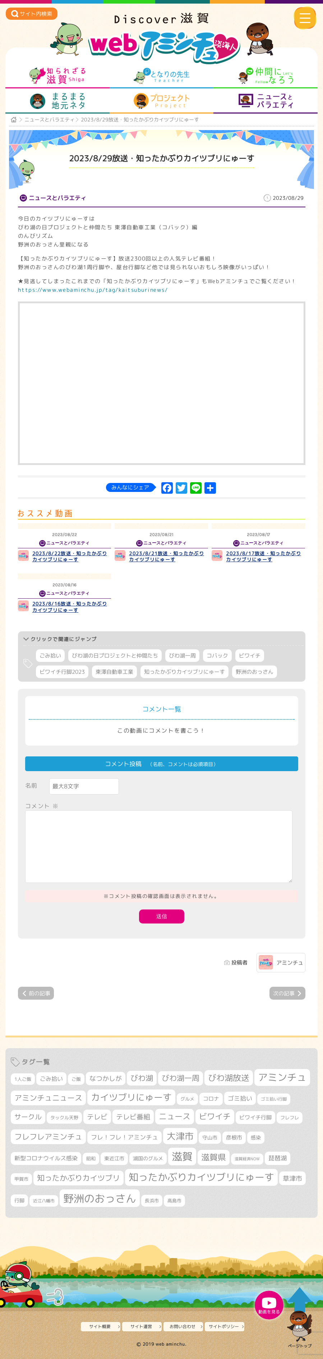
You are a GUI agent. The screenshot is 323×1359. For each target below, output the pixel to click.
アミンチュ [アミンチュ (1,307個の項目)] (282, 1077)
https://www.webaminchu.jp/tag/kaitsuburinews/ (93, 290)
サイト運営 (141, 1326)
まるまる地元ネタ (57, 101)
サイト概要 (100, 1326)
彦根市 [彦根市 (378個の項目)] (234, 1137)
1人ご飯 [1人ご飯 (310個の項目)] (22, 1079)
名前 (31, 785)
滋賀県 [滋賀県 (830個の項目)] (213, 1157)
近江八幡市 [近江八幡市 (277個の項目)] (44, 1201)
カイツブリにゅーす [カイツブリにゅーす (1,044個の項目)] (131, 1097)
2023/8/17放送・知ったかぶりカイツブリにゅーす (263, 556)
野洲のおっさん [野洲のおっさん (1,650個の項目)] (99, 1198)
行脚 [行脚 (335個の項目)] (19, 1200)
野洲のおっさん (254, 672)
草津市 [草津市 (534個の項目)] (292, 1178)
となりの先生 (161, 76)
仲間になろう (266, 76)
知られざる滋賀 (57, 76)
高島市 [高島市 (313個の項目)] (174, 1200)
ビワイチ (249, 655)
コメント (42, 806)
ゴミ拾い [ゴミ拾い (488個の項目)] (240, 1098)
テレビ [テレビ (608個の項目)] (97, 1116)
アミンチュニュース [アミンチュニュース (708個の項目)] (48, 1097)
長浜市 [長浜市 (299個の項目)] (152, 1200)
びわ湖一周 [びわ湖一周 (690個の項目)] (180, 1078)
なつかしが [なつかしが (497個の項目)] (105, 1078)
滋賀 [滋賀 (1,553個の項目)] (182, 1156)
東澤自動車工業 (114, 672)
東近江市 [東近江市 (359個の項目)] (114, 1158)
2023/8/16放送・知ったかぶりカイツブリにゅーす (69, 606)
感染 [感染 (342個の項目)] (256, 1137)
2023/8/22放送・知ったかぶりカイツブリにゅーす (69, 556)
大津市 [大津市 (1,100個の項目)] (180, 1136)
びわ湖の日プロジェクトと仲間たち (115, 655)
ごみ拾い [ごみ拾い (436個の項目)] (51, 1078)
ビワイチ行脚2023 (62, 672)
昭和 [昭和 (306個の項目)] (91, 1158)
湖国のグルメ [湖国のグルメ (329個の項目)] (148, 1158)
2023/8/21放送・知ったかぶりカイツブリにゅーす (166, 556)
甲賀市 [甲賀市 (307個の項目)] (21, 1179)
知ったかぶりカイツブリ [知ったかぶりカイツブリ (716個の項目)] (78, 1178)
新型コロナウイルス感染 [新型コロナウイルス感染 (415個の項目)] (46, 1158)
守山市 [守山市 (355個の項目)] (209, 1137)
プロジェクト (161, 101)
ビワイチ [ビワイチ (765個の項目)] (215, 1116)
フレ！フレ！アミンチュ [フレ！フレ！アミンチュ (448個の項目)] (124, 1137)
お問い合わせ (182, 1326)
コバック (217, 655)
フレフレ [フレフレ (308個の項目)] (289, 1117)
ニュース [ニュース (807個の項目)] (174, 1116)
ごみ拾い (50, 655)
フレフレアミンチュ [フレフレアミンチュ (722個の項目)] (48, 1136)
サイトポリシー (224, 1326)
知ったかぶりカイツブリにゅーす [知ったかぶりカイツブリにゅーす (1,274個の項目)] (201, 1177)
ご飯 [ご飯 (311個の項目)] (76, 1079)
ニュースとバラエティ (266, 101)
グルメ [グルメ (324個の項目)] (187, 1099)
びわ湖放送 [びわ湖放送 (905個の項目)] (228, 1078)
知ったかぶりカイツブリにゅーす (184, 672)
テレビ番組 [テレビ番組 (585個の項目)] (133, 1116)
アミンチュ (289, 963)
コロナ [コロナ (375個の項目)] (211, 1098)
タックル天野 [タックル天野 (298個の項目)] (64, 1117)
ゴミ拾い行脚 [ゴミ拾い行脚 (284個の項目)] (274, 1099)
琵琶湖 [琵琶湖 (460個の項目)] (277, 1158)
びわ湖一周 (182, 655)
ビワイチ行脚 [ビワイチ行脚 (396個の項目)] (255, 1117)
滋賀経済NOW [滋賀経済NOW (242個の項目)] (247, 1158)
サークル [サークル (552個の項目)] (28, 1116)
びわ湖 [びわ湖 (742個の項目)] (141, 1078)
